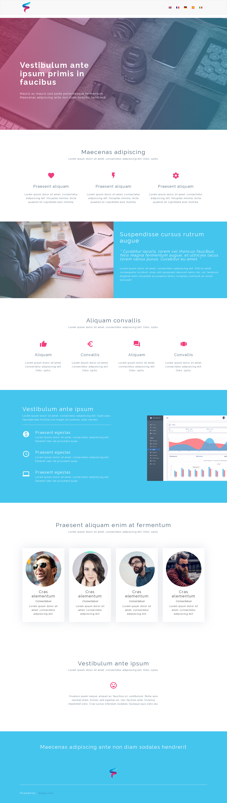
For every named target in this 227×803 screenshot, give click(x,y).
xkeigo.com (45, 793)
